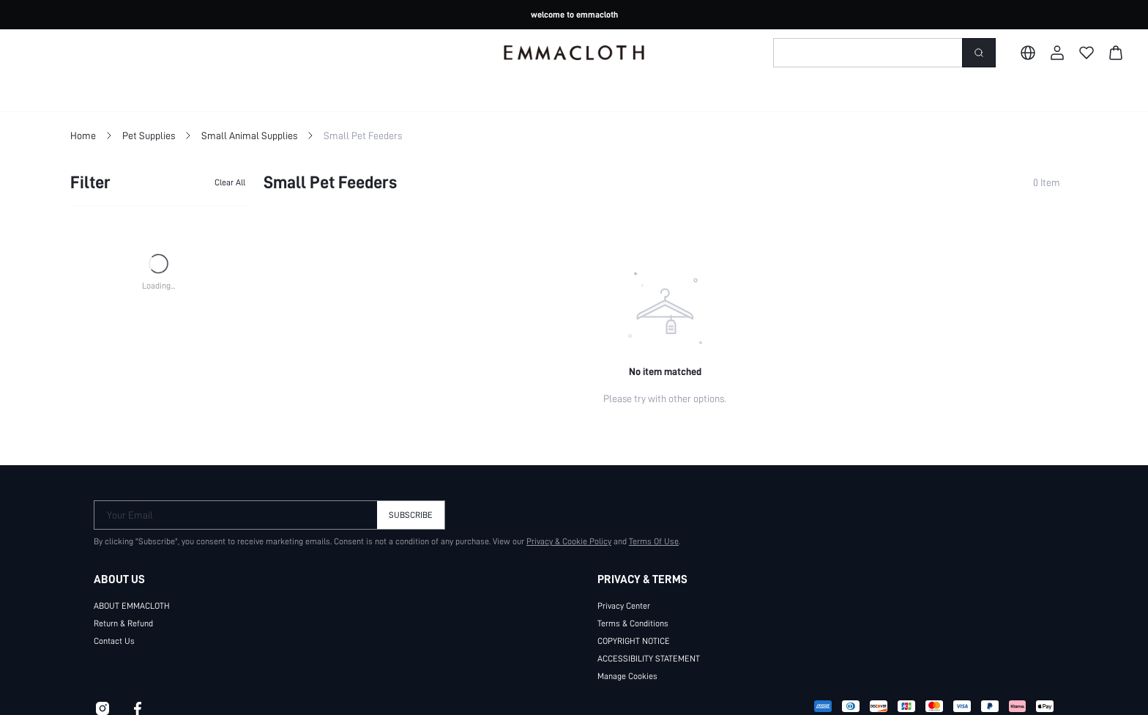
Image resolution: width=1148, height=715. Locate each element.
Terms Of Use (646, 541)
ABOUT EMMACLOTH (138, 605)
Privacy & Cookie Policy (561, 541)
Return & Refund (124, 623)
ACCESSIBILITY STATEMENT (656, 658)
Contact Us (113, 640)
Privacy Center (623, 605)
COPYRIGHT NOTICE (639, 640)
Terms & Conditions (633, 623)
